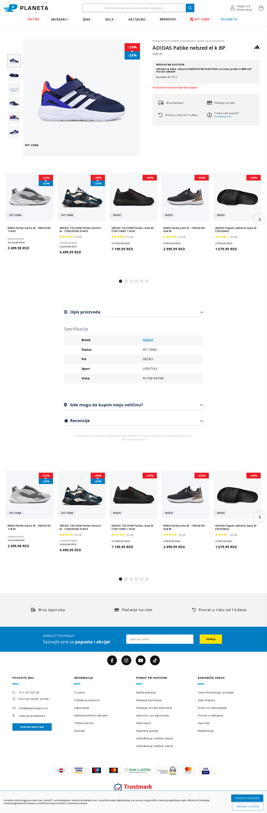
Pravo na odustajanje (212, 708)
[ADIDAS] (257, 48)
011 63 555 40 (29, 692)
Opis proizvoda (84, 312)
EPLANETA (229, 19)
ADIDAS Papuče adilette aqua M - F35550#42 (236, 230)
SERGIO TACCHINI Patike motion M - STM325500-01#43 (80, 230)
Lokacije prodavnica (32, 716)
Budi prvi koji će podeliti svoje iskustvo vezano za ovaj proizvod (188, 40)
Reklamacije (206, 731)
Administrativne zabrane (91, 715)
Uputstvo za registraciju (152, 715)
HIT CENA (200, 19)
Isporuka (204, 723)
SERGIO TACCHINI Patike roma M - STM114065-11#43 (133, 230)
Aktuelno (137, 19)
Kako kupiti (143, 723)
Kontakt (79, 731)
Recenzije (79, 420)
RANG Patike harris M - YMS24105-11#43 (30, 230)
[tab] (133, 312)
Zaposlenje (81, 708)
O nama (79, 692)
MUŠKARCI (59, 19)
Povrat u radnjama (210, 715)
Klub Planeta (206, 700)
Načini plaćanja (146, 692)
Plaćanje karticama (148, 700)
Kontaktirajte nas (32, 727)
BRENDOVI (168, 19)
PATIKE (33, 19)
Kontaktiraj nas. (223, 116)
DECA (109, 19)
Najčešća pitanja (147, 731)
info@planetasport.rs (33, 708)
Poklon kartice (83, 723)
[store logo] (26, 8)
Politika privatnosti (87, 700)
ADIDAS (148, 340)
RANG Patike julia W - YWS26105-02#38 (184, 230)
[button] (241, 7)
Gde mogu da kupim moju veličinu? (106, 404)
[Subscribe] (211, 639)
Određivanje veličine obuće (154, 738)
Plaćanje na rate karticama (154, 708)
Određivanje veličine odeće (154, 746)
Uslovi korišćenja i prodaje (216, 692)
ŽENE (86, 19)
